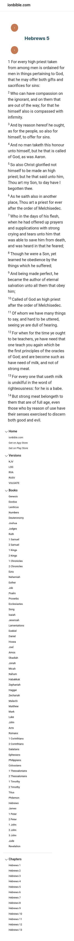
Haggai (13, 690)
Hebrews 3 (15, 875)
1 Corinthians (16, 738)
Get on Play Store (18, 448)
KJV (11, 461)
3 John (12, 835)
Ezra (11, 571)
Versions (15, 455)
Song (11, 609)
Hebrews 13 (15, 929)
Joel (11, 647)
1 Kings (13, 550)
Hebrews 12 (15, 924)
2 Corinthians (16, 743)
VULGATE (14, 482)
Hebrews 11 (15, 919)
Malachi (13, 700)
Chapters (15, 859)
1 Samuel (14, 539)
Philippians (15, 760)
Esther (12, 582)
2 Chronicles (16, 566)
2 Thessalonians (18, 776)
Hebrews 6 (15, 892)
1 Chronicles (16, 560)
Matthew (14, 706)
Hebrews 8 (15, 902)
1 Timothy (14, 781)
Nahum (13, 674)
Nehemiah (14, 577)
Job (11, 587)
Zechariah (14, 695)
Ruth (11, 534)
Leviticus (14, 507)
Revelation (14, 846)
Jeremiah (14, 620)
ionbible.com (16, 437)
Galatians (14, 749)
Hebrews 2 (15, 870)
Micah (12, 668)
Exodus (13, 501)
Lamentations (16, 625)
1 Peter (13, 814)
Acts (11, 727)
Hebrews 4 (15, 881)
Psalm (12, 593)
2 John (12, 830)
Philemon (14, 797)
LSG (11, 466)
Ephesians (14, 754)
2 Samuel (14, 544)
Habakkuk (14, 679)
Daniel (12, 636)
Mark (11, 711)
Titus (11, 792)
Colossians (15, 765)
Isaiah (12, 614)
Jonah (12, 663)
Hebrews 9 (15, 908)
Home (13, 431)
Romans (13, 733)
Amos (12, 652)
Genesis (13, 496)
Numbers (14, 512)
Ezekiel (13, 630)
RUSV (12, 477)
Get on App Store (18, 442)
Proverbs (14, 598)
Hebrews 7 (15, 897)
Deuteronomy (16, 517)
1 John (12, 824)
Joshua (13, 523)
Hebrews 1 (15, 865)
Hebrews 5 (15, 886)
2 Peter (13, 819)
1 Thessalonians (18, 770)
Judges (13, 528)
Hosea (12, 641)
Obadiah (13, 657)
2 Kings (13, 555)
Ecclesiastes (16, 603)
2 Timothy (14, 787)
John (11, 722)
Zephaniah (15, 684)
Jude (11, 840)
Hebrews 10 (15, 913)
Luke (11, 717)
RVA (11, 472)
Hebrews (14, 803)
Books (13, 490)
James (12, 808)
